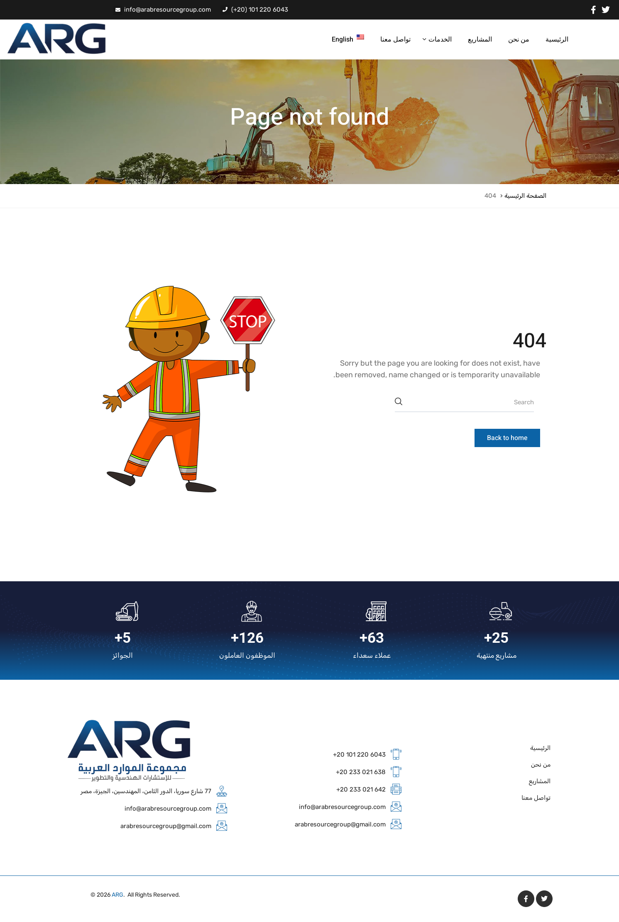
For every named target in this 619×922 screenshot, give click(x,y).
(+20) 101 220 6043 (259, 9)
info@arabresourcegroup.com (167, 9)
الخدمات (439, 39)
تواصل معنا (395, 39)
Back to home (507, 438)
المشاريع (480, 39)
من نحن (518, 39)
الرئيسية (557, 39)
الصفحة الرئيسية (525, 195)
